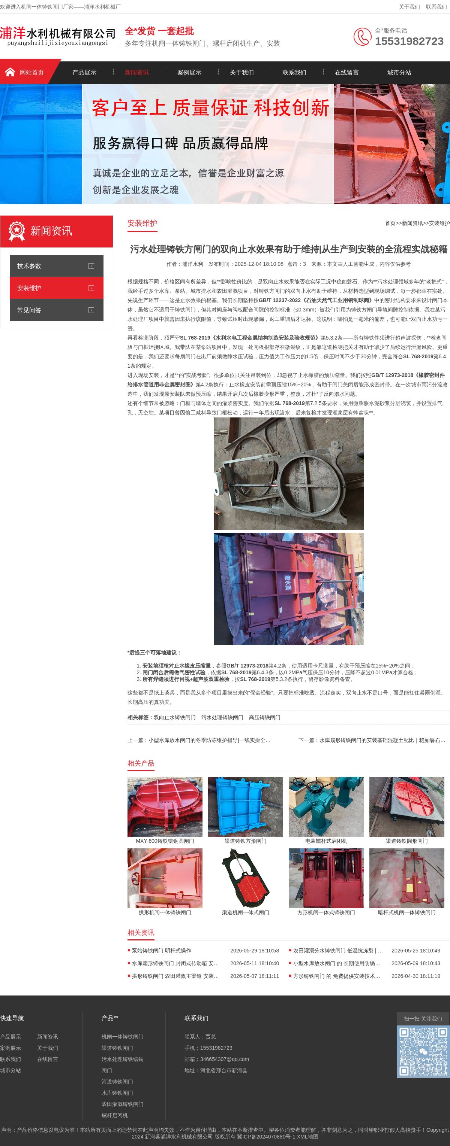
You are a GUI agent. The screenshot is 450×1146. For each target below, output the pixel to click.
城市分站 (399, 72)
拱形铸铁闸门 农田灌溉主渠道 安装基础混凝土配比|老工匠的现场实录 (177, 976)
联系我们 (436, 7)
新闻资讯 (137, 72)
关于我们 (409, 7)
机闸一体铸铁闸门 (123, 1037)
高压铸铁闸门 (264, 717)
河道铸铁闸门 (117, 1082)
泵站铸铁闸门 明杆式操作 (161, 951)
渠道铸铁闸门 (117, 1048)
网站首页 (32, 72)
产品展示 (84, 72)
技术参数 (29, 265)
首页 (390, 223)
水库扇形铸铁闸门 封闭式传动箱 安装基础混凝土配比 (177, 963)
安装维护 (29, 288)
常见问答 (29, 310)
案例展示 (189, 72)
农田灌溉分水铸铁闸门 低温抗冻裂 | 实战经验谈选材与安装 (338, 951)
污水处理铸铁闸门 (222, 717)
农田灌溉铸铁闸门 (123, 1104)
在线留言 (347, 72)
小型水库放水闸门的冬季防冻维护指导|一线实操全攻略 (210, 740)
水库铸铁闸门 (117, 1093)
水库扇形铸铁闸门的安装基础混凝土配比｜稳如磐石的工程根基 (385, 740)
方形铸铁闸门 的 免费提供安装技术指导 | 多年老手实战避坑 (338, 976)
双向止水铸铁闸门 (175, 717)
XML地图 (307, 1137)
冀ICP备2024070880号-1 (266, 1137)
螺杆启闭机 (115, 1115)
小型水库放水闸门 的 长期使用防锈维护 (338, 963)
